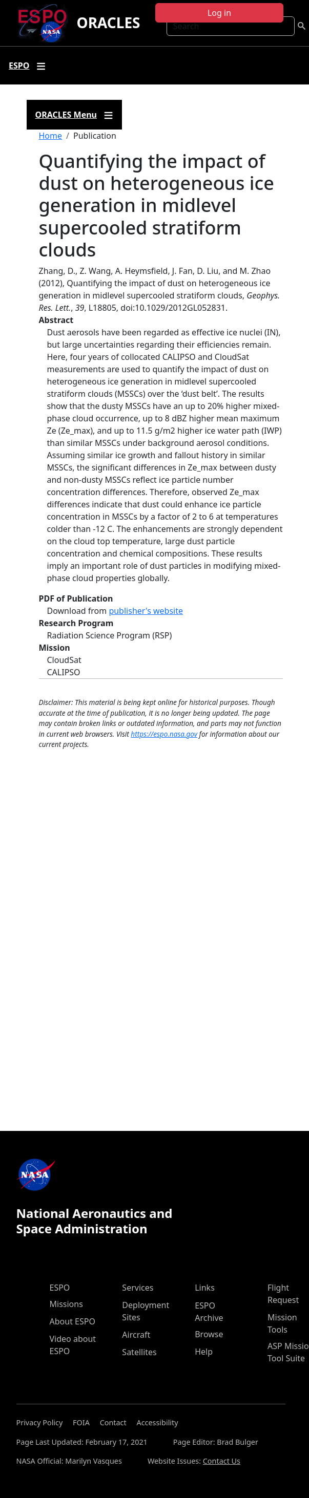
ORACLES (108, 22)
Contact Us (221, 1461)
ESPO (60, 1287)
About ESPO (72, 1321)
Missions (66, 1304)
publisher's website (146, 610)
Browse (209, 1334)
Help (204, 1351)
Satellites (139, 1352)
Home (51, 135)
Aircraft (136, 1334)
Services (137, 1287)
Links (205, 1287)
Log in (219, 12)
